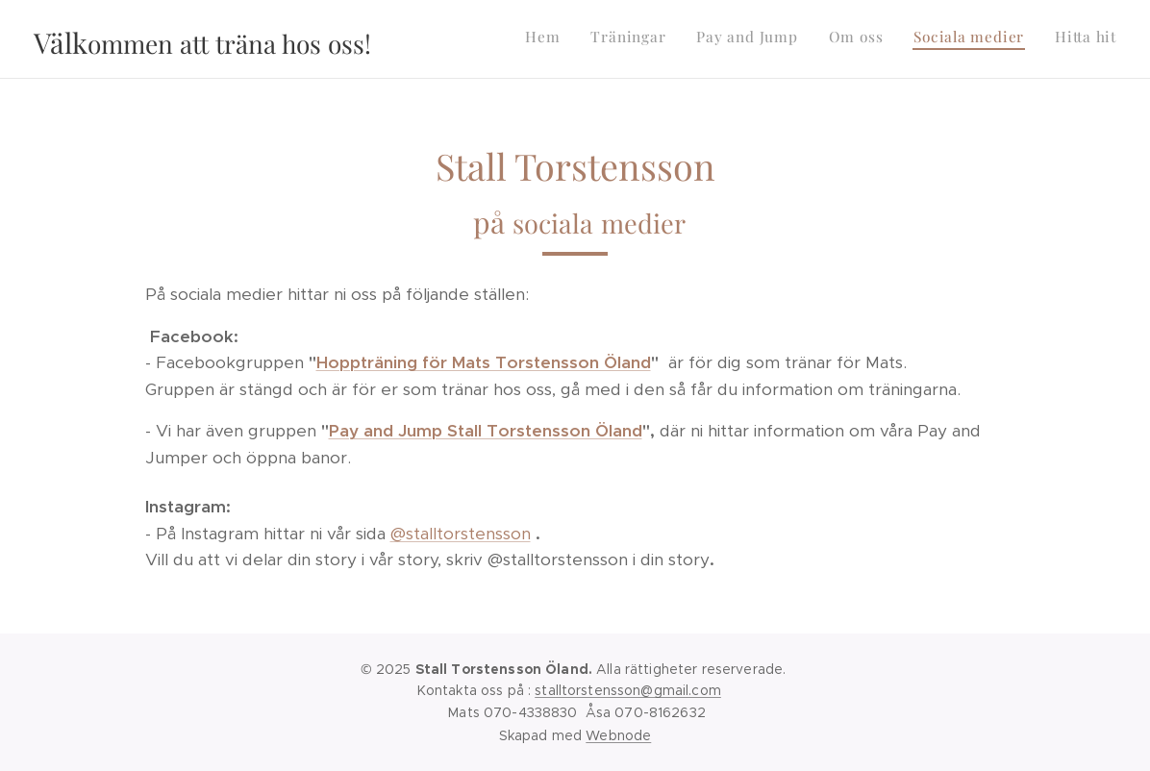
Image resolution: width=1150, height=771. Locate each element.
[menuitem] (968, 39)
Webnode (618, 735)
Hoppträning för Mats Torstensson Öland (483, 362)
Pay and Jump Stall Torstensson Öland (485, 430)
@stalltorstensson (460, 533)
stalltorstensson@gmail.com (628, 690)
